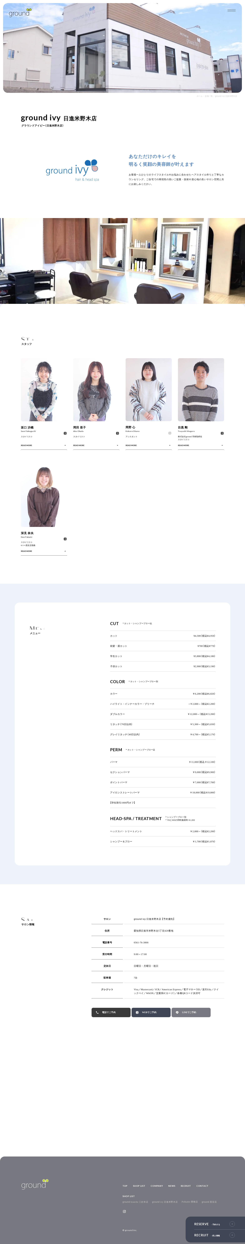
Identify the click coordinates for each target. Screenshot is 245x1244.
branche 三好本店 (135, 1202)
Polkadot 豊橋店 (190, 1202)
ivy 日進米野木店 (165, 1202)
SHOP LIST (139, 1186)
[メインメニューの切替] (232, 10)
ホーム (200, 96)
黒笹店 (209, 1202)
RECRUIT (186, 1186)
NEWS (171, 1186)
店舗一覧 (209, 96)
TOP (125, 1186)
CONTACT (202, 1186)
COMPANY (157, 1186)
